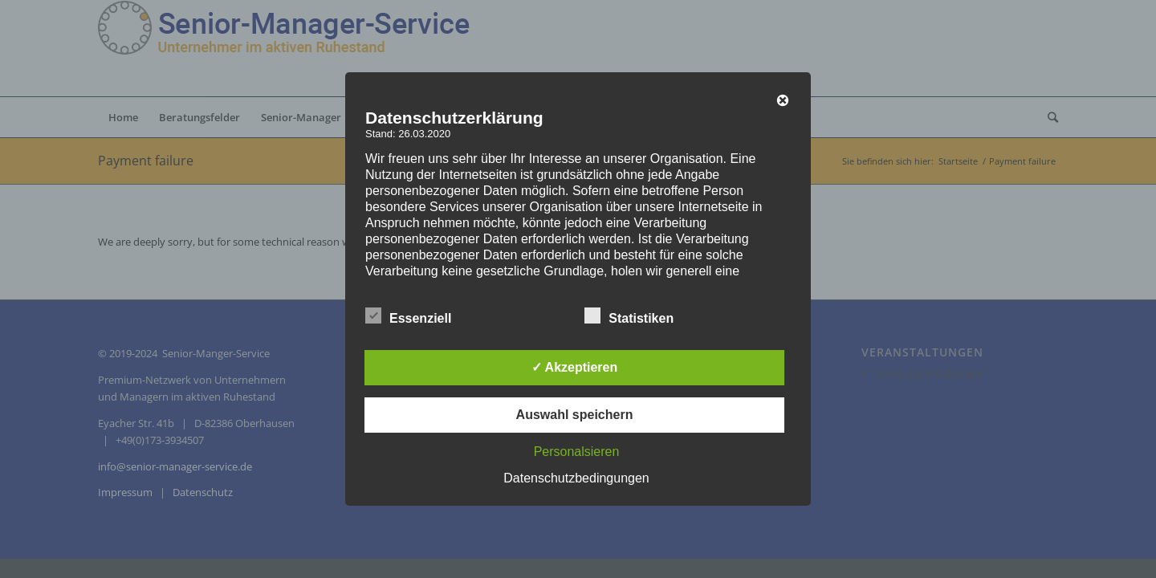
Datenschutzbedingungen (576, 478)
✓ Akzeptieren (574, 367)
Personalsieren (577, 451)
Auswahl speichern (574, 414)
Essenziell (408, 316)
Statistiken (629, 316)
